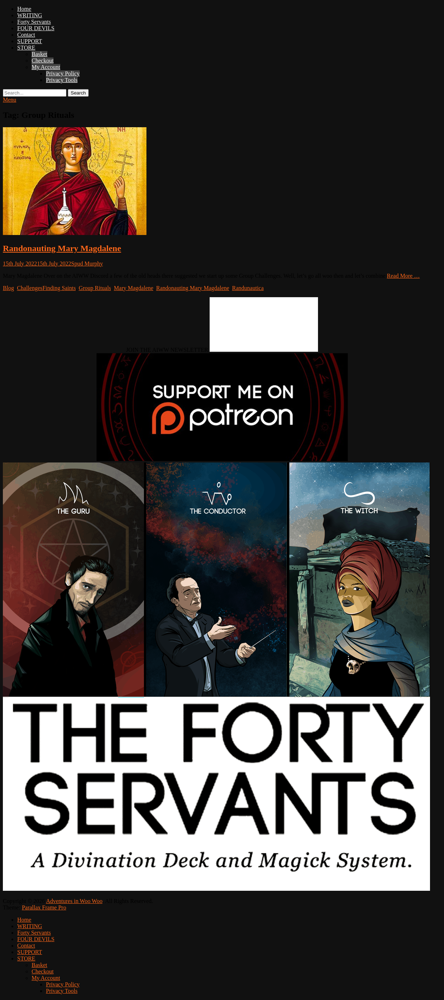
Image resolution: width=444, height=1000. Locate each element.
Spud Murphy (87, 264)
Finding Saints (59, 288)
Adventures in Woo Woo (74, 901)
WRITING (29, 15)
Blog (8, 288)
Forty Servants (34, 22)
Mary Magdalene (133, 288)
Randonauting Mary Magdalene (62, 248)
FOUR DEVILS (36, 28)
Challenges (29, 288)
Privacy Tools (62, 80)
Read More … (403, 276)
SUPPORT (29, 41)
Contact (26, 35)
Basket (39, 54)
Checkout (42, 60)
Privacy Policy (63, 73)
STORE (26, 48)
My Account (46, 67)
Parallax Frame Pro (44, 907)
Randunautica (248, 288)
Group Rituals (95, 288)
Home (24, 9)
